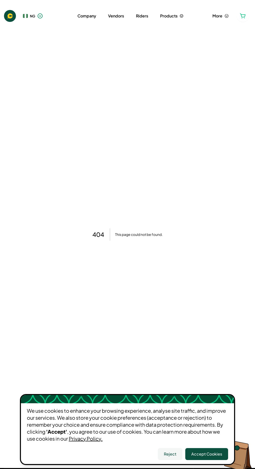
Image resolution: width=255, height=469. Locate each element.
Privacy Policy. (86, 438)
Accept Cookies (206, 454)
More (220, 15)
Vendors (116, 15)
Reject (170, 454)
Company (86, 15)
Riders (142, 15)
